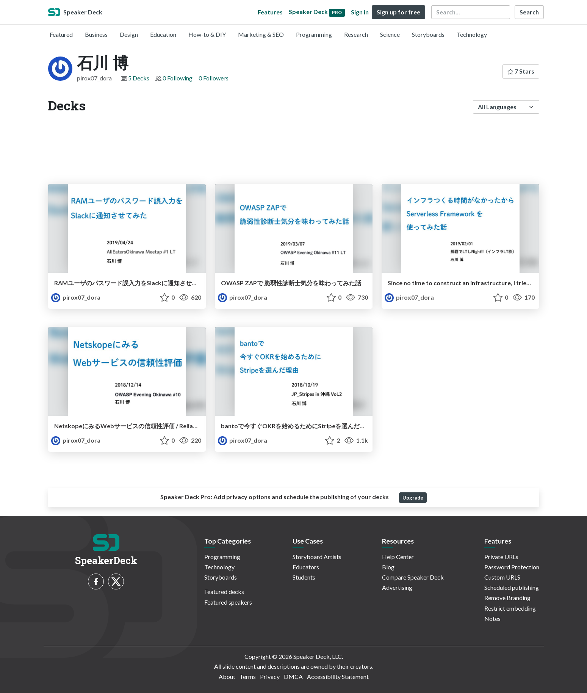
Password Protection (511, 566)
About (227, 676)
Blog (388, 566)
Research (356, 34)
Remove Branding (507, 597)
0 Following (178, 78)
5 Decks (138, 78)
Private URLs (501, 556)
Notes (492, 618)
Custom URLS (502, 577)
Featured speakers (228, 602)
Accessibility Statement (338, 676)
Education (163, 34)
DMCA (293, 676)
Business (96, 34)
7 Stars (520, 71)
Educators (306, 566)
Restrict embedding (510, 608)
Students (304, 577)
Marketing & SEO (261, 34)
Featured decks (224, 591)
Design (129, 34)
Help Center (398, 556)
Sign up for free (398, 12)
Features (270, 12)
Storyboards (428, 34)
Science (390, 34)
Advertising (397, 587)
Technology (472, 34)
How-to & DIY (207, 34)
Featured (61, 34)
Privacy (270, 676)
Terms (247, 676)
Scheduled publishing (511, 587)
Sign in (360, 12)
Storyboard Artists (317, 556)
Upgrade (412, 498)
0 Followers (214, 78)
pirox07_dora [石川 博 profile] (75, 297)
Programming (314, 34)
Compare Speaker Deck (413, 577)
